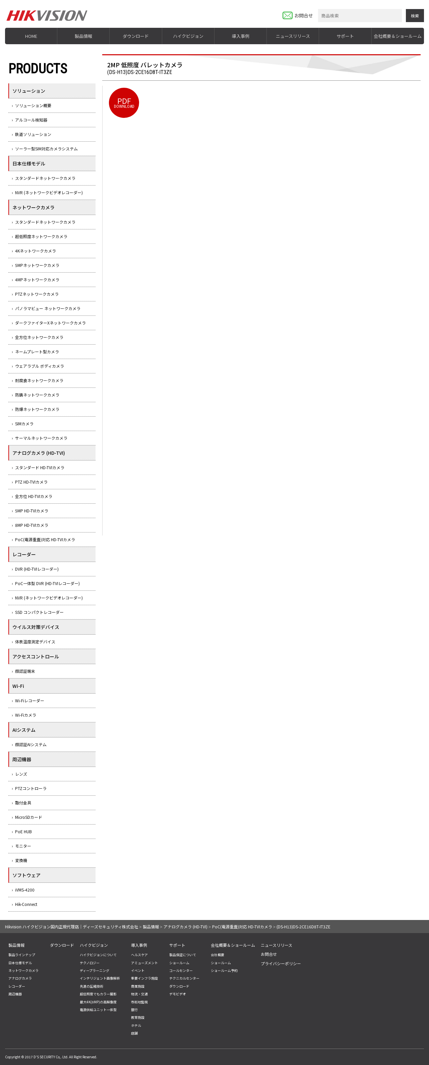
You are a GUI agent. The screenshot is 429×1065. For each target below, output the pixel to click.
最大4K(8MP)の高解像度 (98, 1001)
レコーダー (16, 986)
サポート (345, 36)
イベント (137, 970)
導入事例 (240, 36)
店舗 (134, 1033)
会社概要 (217, 954)
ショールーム (179, 962)
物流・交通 (139, 993)
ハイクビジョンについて (98, 954)
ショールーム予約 (224, 970)
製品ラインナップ (21, 954)
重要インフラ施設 (144, 978)
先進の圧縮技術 (91, 986)
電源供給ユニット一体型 (98, 1009)
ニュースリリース (293, 36)
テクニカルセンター (184, 978)
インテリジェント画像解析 (100, 978)
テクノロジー (90, 962)
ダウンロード (136, 36)
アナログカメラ (20, 978)
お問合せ (303, 15)
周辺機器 (15, 993)
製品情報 (83, 36)
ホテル (136, 1025)
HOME (31, 36)
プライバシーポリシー (281, 963)
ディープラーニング (94, 970)
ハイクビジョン (188, 36)
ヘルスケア (139, 954)
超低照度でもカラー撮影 (98, 993)
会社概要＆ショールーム (398, 36)
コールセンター (181, 970)
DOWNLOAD (124, 102)
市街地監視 (139, 1001)
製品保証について (182, 954)
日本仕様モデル (20, 962)
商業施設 (137, 986)
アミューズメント (144, 962)
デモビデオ (177, 993)
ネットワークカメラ (23, 970)
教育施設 (137, 1017)
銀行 (134, 1009)
